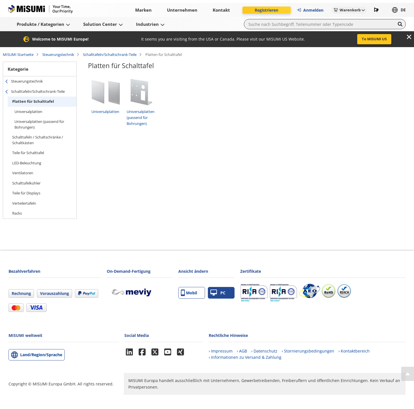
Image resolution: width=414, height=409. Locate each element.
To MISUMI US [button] (374, 38)
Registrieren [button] (266, 10)
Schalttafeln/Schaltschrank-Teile (110, 54)
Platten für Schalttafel (33, 101)
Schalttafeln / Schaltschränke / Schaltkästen (37, 140)
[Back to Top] (407, 374)
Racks (17, 213)
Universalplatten (28, 111)
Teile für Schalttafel (28, 152)
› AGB (242, 351)
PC (217, 293)
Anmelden (309, 10)
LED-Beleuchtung (26, 162)
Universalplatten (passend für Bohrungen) (39, 124)
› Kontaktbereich (354, 351)
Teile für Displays (26, 193)
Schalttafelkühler (26, 183)
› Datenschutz (264, 351)
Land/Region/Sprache (41, 354)
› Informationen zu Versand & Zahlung (245, 357)
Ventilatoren (22, 172)
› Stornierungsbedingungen (308, 351)
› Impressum (221, 351)
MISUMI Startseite (18, 54)
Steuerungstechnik (58, 54)
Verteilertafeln (24, 203)
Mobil (189, 293)
